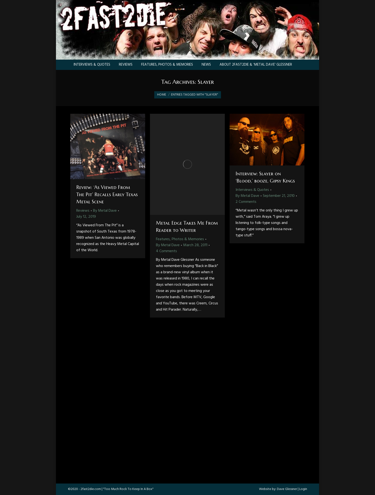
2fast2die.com (91, 489)
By (105, 211)
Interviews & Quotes (252, 190)
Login (303, 489)
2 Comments (246, 202)
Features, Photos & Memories (180, 239)
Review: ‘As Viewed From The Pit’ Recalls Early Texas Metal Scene (107, 194)
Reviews (82, 211)
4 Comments (166, 251)
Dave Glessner (287, 489)
